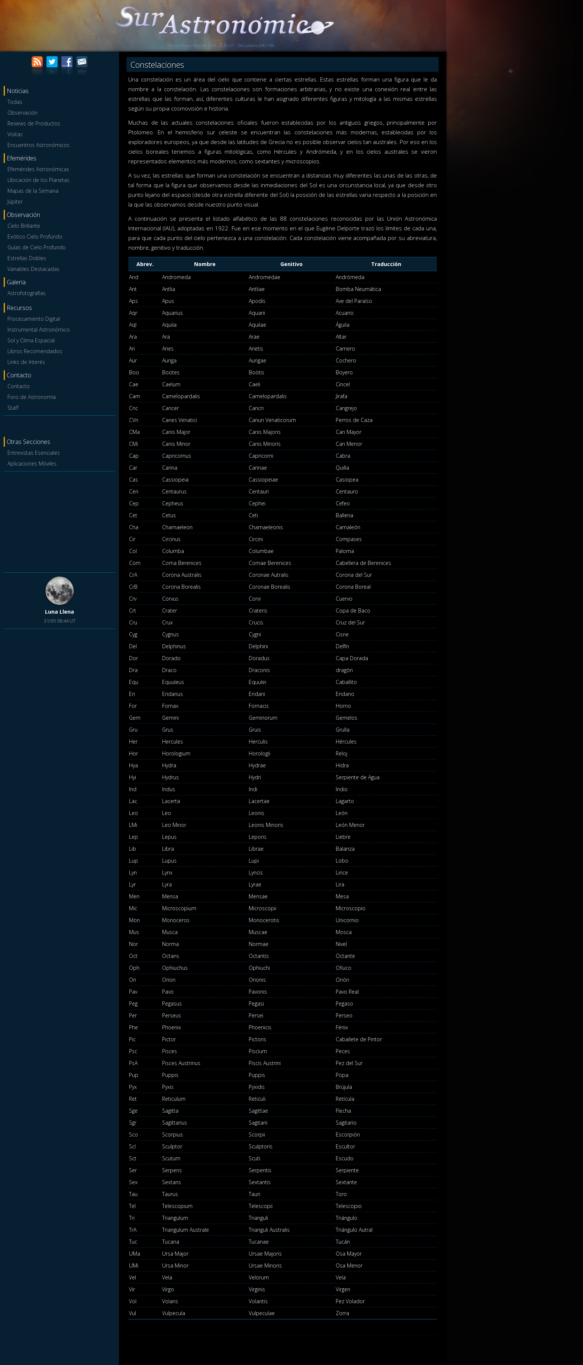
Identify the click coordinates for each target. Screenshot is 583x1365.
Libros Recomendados (34, 351)
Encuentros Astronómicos (38, 144)
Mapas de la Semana (32, 190)
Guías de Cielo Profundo (36, 247)
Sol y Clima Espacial (31, 340)
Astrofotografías (26, 293)
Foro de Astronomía (31, 396)
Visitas (15, 134)
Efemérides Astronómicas (38, 169)
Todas (14, 101)
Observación (22, 112)
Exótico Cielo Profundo (34, 236)
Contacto (18, 386)
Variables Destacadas (33, 268)
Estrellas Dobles (26, 258)
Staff (12, 407)
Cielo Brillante (23, 225)
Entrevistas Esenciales (33, 452)
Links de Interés (26, 361)
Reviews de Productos (33, 123)
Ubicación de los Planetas (38, 179)
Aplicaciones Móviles (32, 463)
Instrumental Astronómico (38, 329)
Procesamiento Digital (33, 318)
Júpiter (15, 201)
